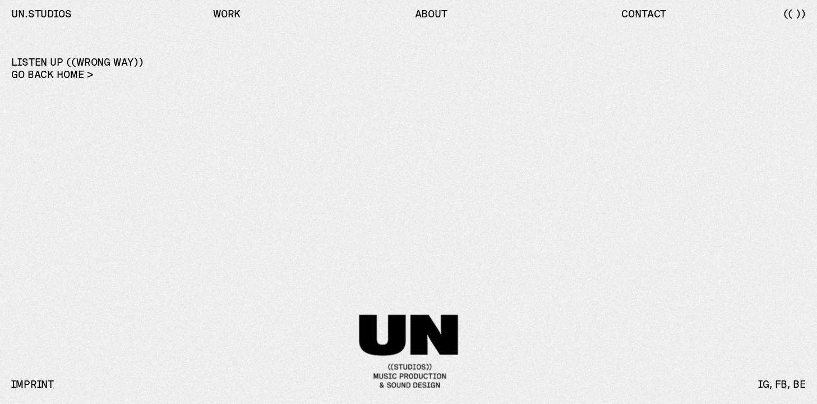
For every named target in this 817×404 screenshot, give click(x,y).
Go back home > (52, 74)
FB (781, 384)
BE (799, 384)
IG (763, 384)
